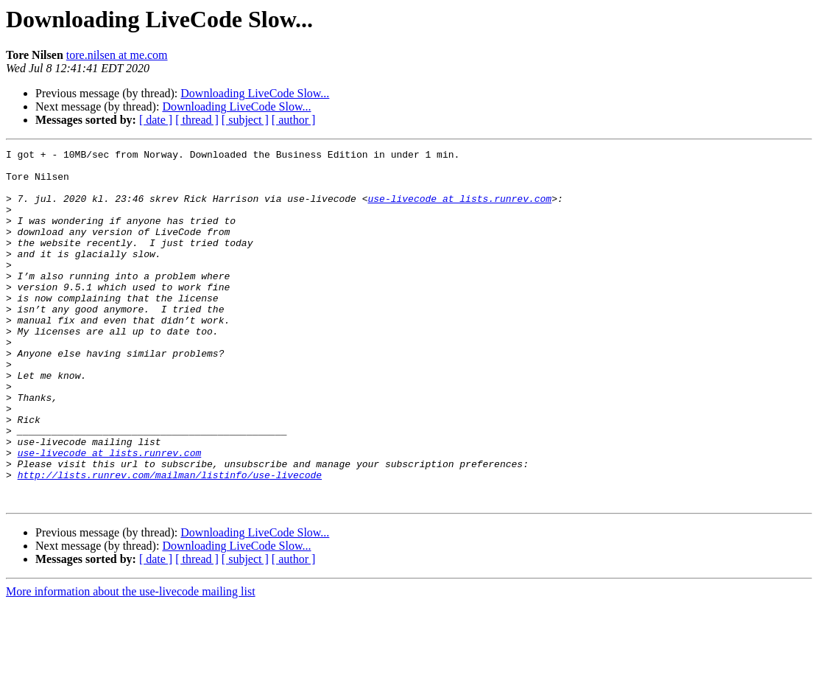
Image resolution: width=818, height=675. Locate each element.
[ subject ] (245, 119)
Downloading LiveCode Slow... (254, 93)
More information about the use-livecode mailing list (130, 662)
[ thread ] (197, 119)
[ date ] (155, 119)
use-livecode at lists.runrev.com (459, 209)
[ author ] (294, 119)
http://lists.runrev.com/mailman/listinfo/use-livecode (170, 541)
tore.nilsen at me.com (117, 55)
